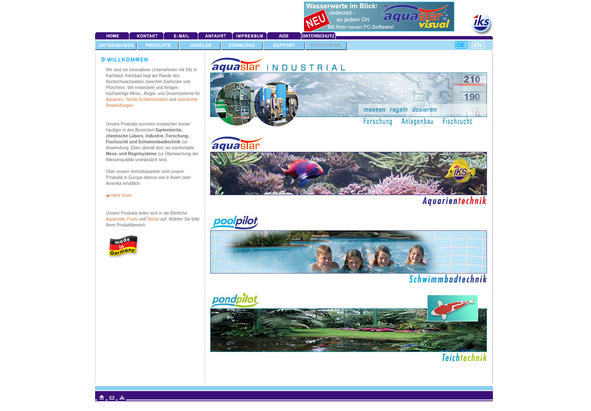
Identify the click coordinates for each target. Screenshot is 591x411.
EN (478, 45)
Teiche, (132, 99)
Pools (132, 219)
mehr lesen (121, 195)
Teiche (153, 219)
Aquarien (114, 99)
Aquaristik (115, 219)
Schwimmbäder (153, 99)
